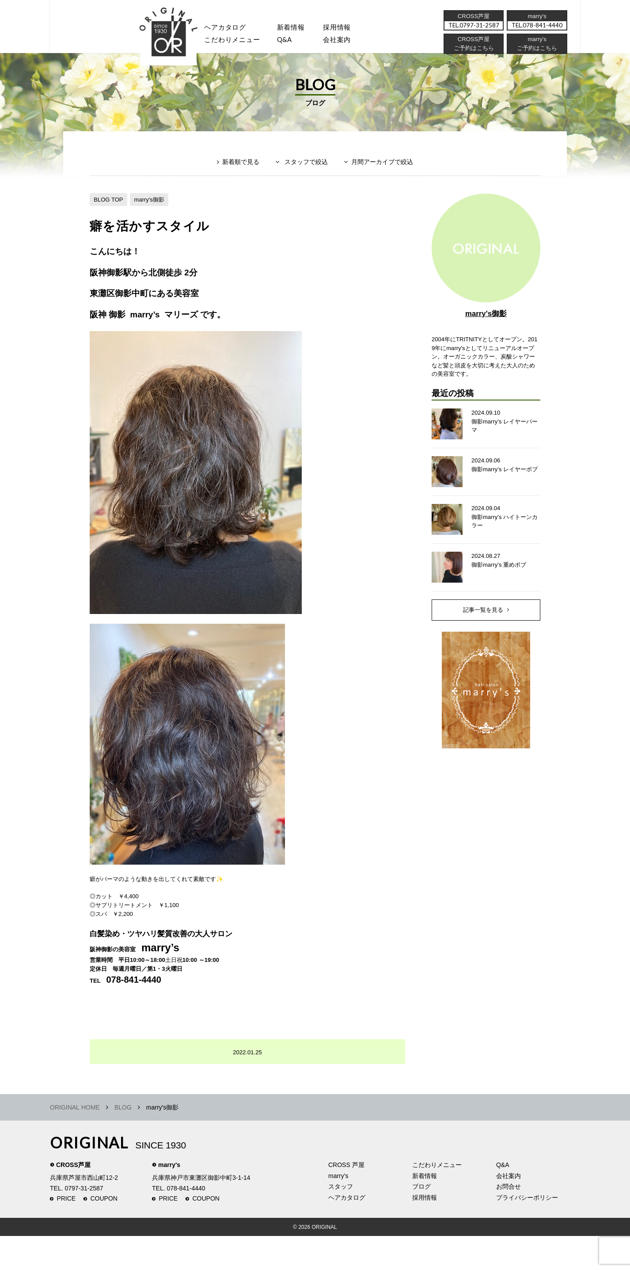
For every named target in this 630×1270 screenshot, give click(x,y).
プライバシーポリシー (527, 1231)
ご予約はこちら (536, 50)
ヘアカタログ (230, 28)
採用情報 (350, 28)
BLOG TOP (109, 213)
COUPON (104, 1232)
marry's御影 (153, 213)
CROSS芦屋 (73, 1198)
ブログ (421, 1220)
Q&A (294, 42)
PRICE (66, 1232)
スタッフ (173, 42)
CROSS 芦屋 (346, 1198)
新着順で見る (235, 179)
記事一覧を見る (483, 637)
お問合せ (508, 1220)
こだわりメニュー (437, 1198)
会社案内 (350, 42)
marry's (169, 1198)
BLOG (123, 1141)
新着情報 (424, 1209)
